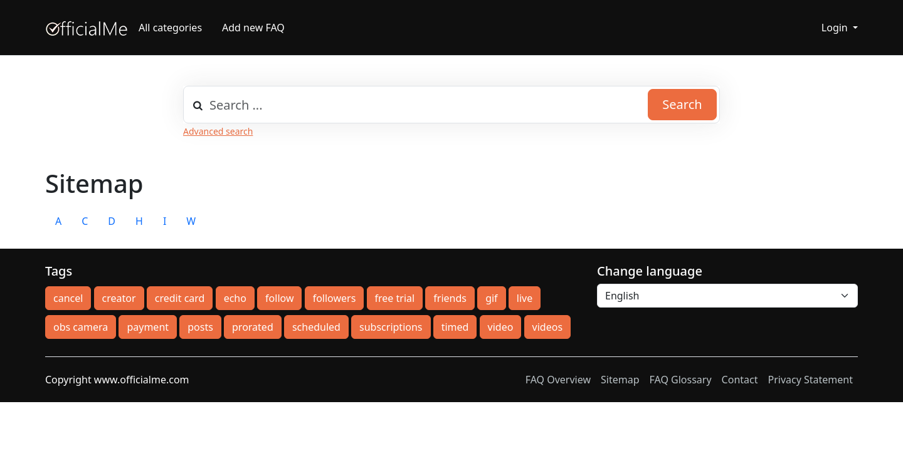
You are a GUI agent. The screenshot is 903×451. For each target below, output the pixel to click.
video (501, 327)
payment (148, 327)
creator (119, 298)
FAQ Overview (558, 379)
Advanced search (218, 131)
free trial (395, 298)
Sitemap (620, 379)
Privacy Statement (810, 379)
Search (682, 104)
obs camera (80, 327)
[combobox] (451, 104)
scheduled (316, 327)
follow (279, 298)
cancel (68, 298)
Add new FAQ (253, 27)
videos (547, 327)
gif (491, 298)
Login (835, 27)
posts (200, 327)
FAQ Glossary (681, 379)
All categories (170, 27)
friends (450, 298)
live (524, 298)
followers (334, 298)
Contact (740, 379)
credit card (180, 298)
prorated (252, 327)
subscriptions (390, 327)
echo (235, 298)
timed (455, 327)
